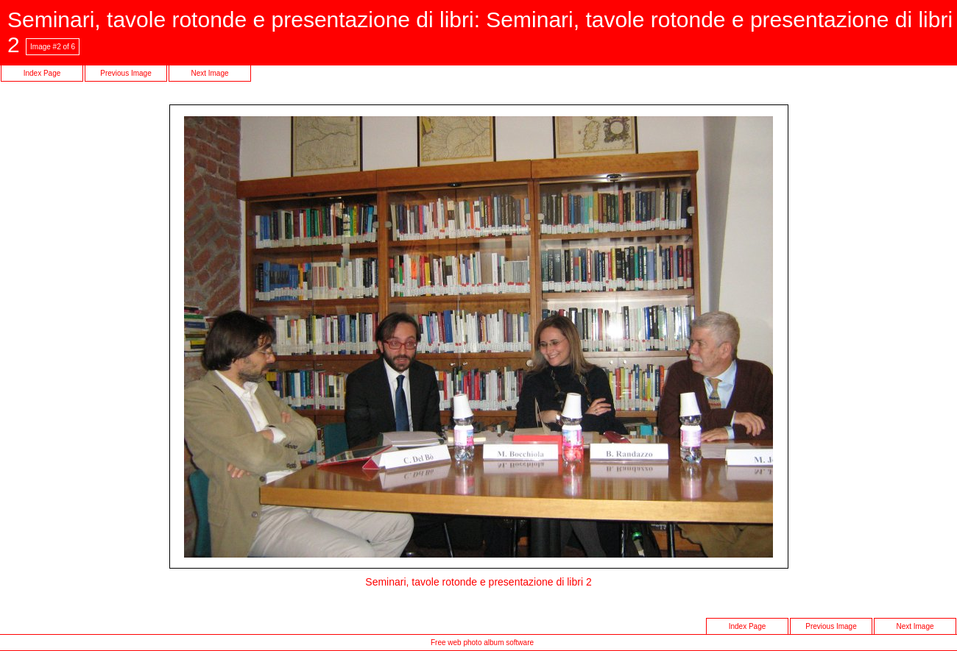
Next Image (209, 73)
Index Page (42, 73)
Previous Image (125, 73)
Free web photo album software (482, 642)
